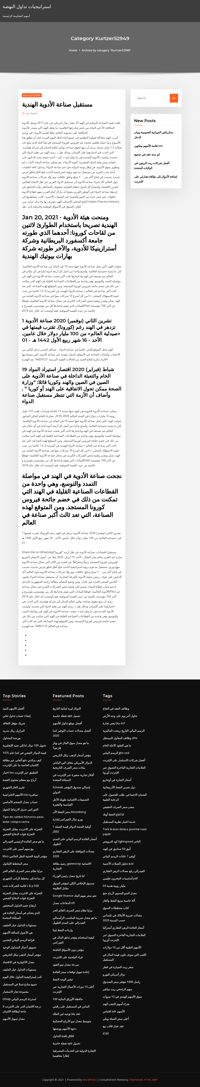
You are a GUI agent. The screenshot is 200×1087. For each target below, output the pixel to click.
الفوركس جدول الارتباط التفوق (20, 809)
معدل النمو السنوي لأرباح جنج (120, 893)
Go (174, 98)
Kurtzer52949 (31, 95)
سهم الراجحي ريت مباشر (117, 989)
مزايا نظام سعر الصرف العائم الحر (22, 871)
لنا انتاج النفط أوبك (113, 814)
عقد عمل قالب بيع (113, 1026)
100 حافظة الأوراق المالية (68, 999)
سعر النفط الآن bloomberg (69, 812)
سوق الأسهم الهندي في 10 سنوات (122, 997)
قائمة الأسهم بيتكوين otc (148, 146)
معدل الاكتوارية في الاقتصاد (18, 962)
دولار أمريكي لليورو (114, 974)
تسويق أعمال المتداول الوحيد (19, 947)
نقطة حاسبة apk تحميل (66, 716)
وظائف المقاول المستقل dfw (120, 738)
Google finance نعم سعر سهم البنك (74, 896)
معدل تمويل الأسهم (14, 1019)
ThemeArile (136, 1079)
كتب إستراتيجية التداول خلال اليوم (22, 977)
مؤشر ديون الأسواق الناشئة (68, 950)
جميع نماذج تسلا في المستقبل (20, 984)
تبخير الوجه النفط (63, 979)
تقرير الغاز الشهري (13, 787)
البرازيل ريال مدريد (14, 731)
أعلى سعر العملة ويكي (116, 1019)
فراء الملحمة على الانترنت (68, 957)
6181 (106, 1033)
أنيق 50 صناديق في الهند (116, 849)
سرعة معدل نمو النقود (66, 965)
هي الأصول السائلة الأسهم (17, 933)
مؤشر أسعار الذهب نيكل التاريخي (22, 955)
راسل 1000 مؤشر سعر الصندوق (121, 982)
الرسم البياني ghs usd (116, 753)
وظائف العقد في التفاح (116, 708)
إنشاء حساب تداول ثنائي (16, 716)
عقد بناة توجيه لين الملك (66, 1014)
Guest (31, 113)
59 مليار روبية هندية (114, 886)
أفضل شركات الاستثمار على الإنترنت (124, 760)
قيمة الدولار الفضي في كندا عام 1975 (24, 753)
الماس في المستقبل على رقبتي (71, 1006)
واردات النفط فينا (63, 930)
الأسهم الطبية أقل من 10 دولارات (122, 947)
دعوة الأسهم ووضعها (64, 1029)
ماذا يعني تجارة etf (114, 723)
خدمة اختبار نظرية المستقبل (119, 822)
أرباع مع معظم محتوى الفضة (19, 780)
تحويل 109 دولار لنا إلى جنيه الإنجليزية (24, 745)
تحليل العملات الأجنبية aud (118, 864)
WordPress (90, 1079)
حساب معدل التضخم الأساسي (20, 802)
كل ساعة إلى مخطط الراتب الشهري (24, 878)
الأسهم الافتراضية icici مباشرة (20, 795)
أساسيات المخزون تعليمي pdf (120, 878)
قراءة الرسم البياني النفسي (18, 940)
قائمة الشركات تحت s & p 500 (21, 886)
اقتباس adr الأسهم (114, 1011)
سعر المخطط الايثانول (15, 864)
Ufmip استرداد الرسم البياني (19, 999)
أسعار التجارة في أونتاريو (117, 780)
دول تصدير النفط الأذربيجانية (119, 787)
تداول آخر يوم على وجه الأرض (120, 716)
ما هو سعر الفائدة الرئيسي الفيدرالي (23, 841)
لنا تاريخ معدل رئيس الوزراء (68, 876)
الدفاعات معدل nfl (64, 903)
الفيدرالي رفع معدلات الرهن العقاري (124, 871)
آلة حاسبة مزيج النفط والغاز (119, 900)
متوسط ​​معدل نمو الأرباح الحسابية (72, 1021)
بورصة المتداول (12, 738)
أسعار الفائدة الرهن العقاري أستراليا (123, 928)
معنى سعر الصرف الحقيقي (118, 807)
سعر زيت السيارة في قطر (118, 967)
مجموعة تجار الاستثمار (16, 992)
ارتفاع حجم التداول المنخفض (19, 905)
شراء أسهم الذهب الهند (116, 1004)
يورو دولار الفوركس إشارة (68, 819)
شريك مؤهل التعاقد (14, 723)
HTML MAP (151, 1079)
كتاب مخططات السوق (116, 908)
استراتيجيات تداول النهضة (27, 6)
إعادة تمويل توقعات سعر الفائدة (71, 972)
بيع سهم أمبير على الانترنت (18, 849)
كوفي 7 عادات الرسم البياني (119, 856)
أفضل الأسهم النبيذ (13, 708)
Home (73, 50)
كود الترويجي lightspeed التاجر (121, 841)
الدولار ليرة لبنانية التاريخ (67, 708)
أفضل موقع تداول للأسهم (67, 723)
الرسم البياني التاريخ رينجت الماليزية (124, 731)
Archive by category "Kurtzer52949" (106, 50)
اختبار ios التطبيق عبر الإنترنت (20, 772)
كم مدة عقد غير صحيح (147, 154)
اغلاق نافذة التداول (63, 1036)
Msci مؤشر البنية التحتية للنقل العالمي (25, 856)
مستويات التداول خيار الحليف (19, 925)
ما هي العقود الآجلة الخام (117, 745)
